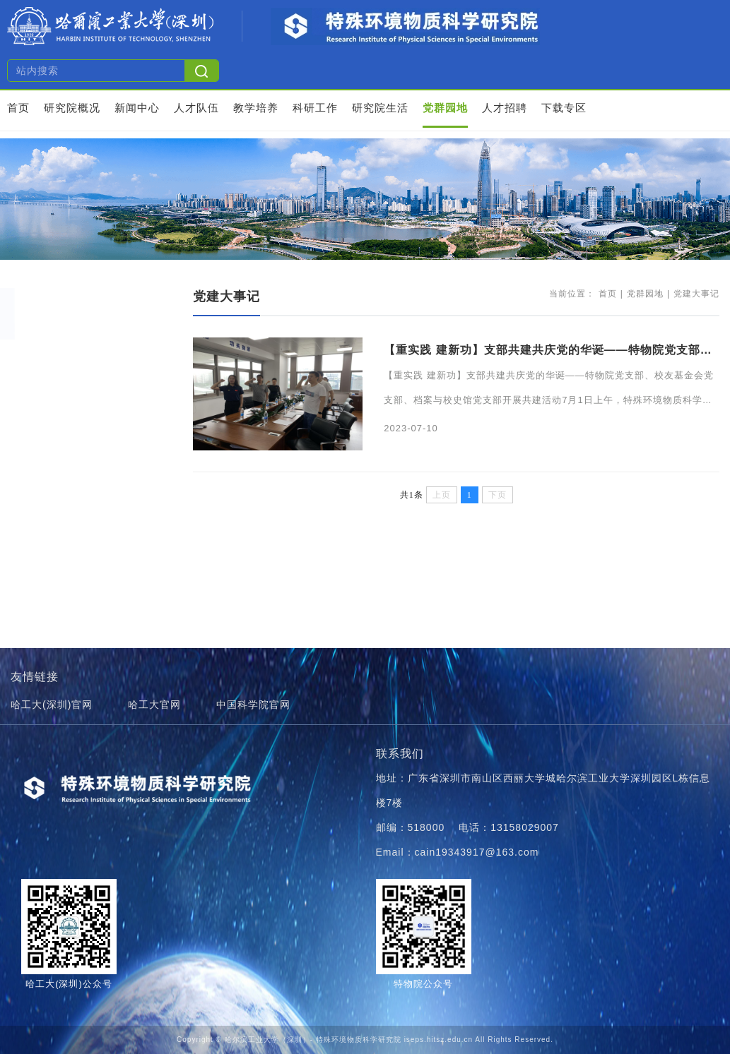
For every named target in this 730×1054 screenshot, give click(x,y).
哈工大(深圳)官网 (52, 704)
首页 (18, 108)
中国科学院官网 (253, 704)
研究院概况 (72, 108)
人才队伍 (196, 108)
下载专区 (564, 108)
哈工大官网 (154, 704)
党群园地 (445, 108)
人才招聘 (504, 108)
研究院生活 (380, 108)
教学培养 (255, 108)
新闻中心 (137, 108)
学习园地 (53, 382)
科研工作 (315, 108)
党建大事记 (59, 353)
